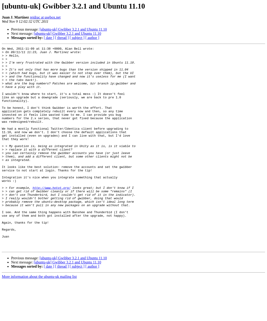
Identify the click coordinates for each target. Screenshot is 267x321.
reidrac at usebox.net (45, 17)
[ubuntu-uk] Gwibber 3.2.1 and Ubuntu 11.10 (73, 29)
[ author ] (92, 38)
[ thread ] (62, 38)
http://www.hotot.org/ (52, 216)
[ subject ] (77, 38)
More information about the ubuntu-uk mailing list (39, 317)
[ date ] (49, 38)
